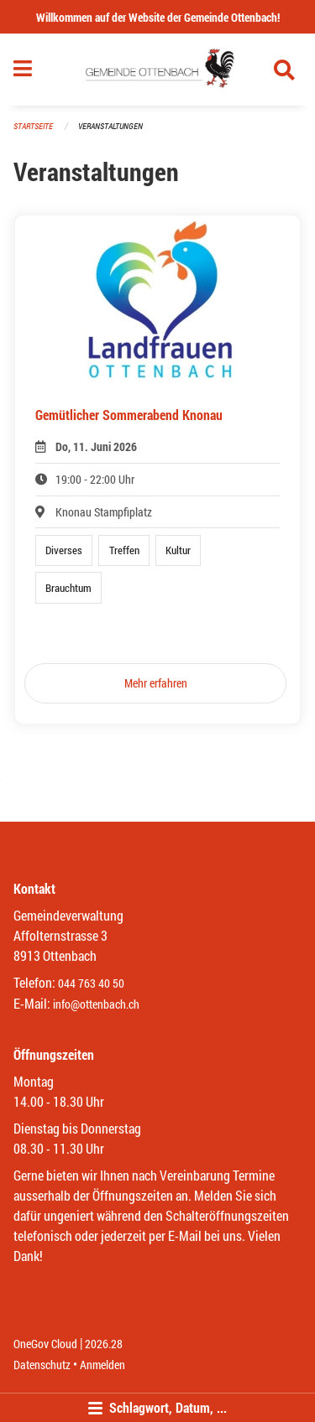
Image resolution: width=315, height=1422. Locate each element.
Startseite (33, 126)
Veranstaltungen (110, 126)
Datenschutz (42, 1365)
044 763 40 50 (91, 983)
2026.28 (104, 1344)
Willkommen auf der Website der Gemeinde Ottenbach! (158, 17)
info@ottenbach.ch (96, 1004)
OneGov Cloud (45, 1344)
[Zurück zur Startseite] (157, 70)
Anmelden (102, 1365)
